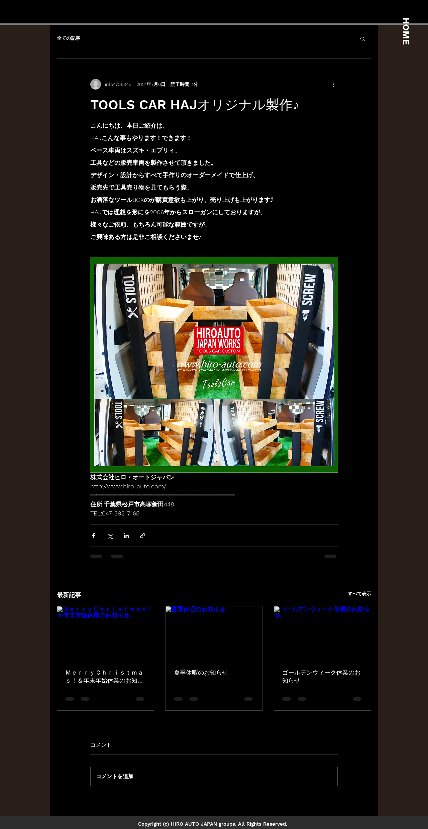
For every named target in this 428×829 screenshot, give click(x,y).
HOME (406, 31)
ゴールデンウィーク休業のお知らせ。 (321, 676)
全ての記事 (68, 38)
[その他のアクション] (334, 84)
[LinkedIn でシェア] (126, 535)
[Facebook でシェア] (93, 535)
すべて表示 (359, 593)
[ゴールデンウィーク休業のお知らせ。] (322, 633)
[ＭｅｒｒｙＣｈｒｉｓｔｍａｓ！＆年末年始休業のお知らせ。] (105, 633)
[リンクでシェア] (142, 535)
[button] (362, 38)
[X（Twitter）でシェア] (110, 535)
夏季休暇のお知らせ (201, 672)
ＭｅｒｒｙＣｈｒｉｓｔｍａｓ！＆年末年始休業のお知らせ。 (104, 677)
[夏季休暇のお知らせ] (214, 633)
